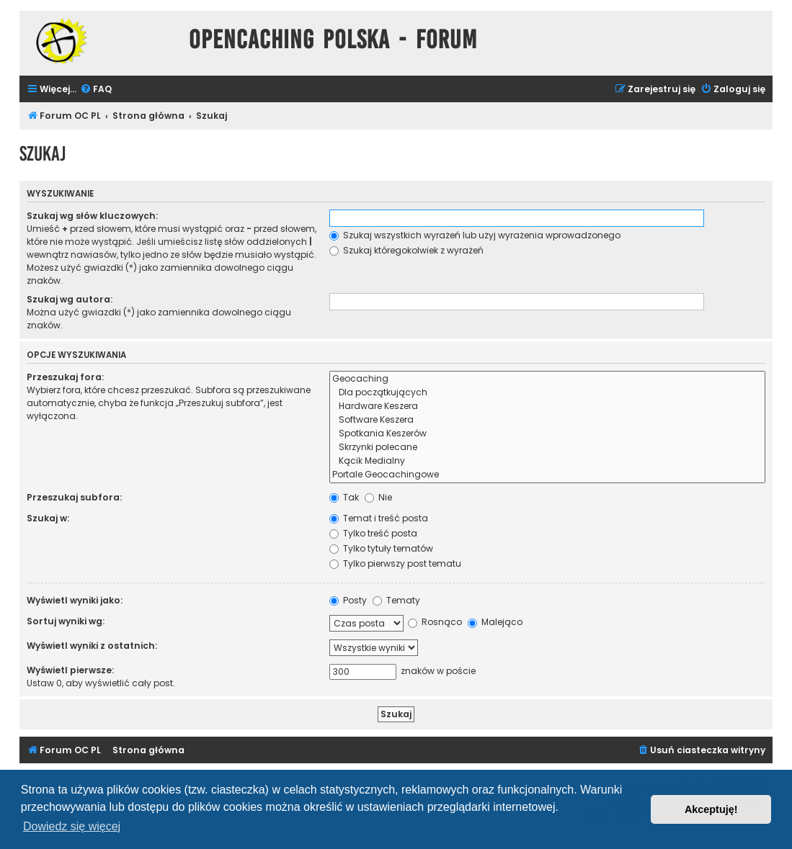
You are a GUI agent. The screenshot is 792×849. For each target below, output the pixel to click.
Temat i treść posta (378, 518)
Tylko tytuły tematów (381, 548)
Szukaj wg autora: (69, 299)
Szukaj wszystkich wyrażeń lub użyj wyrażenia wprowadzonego (474, 235)
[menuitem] (96, 89)
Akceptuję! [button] (711, 809)
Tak (344, 497)
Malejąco (495, 622)
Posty (348, 600)
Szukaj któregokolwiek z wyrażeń (406, 250)
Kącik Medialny (547, 461)
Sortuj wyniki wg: (65, 621)
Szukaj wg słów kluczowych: (92, 216)
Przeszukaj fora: (65, 377)
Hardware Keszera (547, 406)
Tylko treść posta (373, 533)
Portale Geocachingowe (547, 475)
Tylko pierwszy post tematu (395, 563)
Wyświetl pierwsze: (70, 670)
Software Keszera (547, 420)
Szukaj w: (48, 518)
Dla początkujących (547, 393)
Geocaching (547, 379)
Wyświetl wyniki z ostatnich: (92, 645)
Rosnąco (435, 622)
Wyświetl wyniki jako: (75, 600)
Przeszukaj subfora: (74, 497)
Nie (378, 497)
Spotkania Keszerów (547, 434)
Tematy (396, 600)
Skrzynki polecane (547, 447)
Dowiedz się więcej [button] (71, 826)
